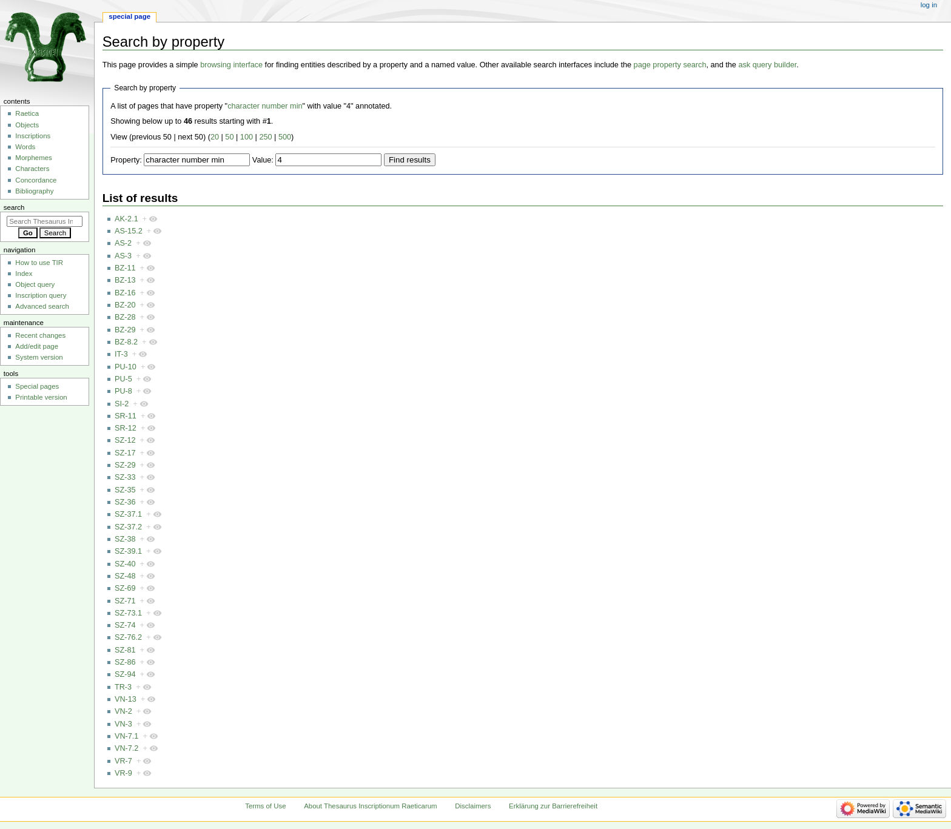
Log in (929, 4)
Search (14, 207)
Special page (129, 16)
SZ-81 (125, 650)
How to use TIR (39, 262)
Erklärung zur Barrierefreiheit (553, 806)
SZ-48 (125, 576)
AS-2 (123, 243)
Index (23, 273)
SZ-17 (125, 453)
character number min (264, 106)
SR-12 (125, 428)
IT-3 (121, 354)
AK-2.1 (126, 219)
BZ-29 (125, 330)
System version (38, 357)
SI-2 (122, 404)
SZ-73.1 (128, 613)
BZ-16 (125, 293)
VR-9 (123, 773)
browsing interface (231, 65)
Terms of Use (265, 806)
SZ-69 (125, 588)
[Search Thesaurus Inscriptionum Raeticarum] (44, 221)
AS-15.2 (129, 231)
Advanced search (42, 306)
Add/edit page (36, 346)
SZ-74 (125, 625)
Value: (263, 160)
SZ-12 (125, 440)
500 (284, 137)
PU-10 (125, 367)
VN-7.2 (127, 748)
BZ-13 (125, 280)
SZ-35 (125, 490)
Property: (125, 160)
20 (214, 137)
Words (25, 146)
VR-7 (123, 761)
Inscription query (40, 295)
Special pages (37, 386)
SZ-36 (125, 502)
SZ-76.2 (128, 637)
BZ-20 (125, 305)
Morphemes (33, 157)
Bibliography (34, 191)
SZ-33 (125, 477)
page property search (670, 65)
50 (229, 137)
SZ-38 (125, 539)
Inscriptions (32, 135)
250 (265, 137)
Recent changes (40, 335)
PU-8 (123, 391)
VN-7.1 (127, 736)
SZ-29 (125, 465)
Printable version (41, 397)
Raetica (27, 113)
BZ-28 (125, 317)
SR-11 (125, 416)
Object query (35, 284)
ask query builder (767, 65)
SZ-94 (125, 674)
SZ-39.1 (128, 551)
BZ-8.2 (126, 342)
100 (246, 137)
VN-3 (123, 724)
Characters (32, 168)
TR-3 (123, 687)
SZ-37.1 (128, 514)
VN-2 (123, 711)
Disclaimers (473, 806)
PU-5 (123, 379)
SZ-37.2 (128, 527)
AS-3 (123, 256)
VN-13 (125, 699)
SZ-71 (125, 601)
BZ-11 (125, 268)
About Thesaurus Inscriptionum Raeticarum (370, 806)
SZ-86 (125, 662)
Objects (27, 125)
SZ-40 (125, 564)
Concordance (35, 180)
